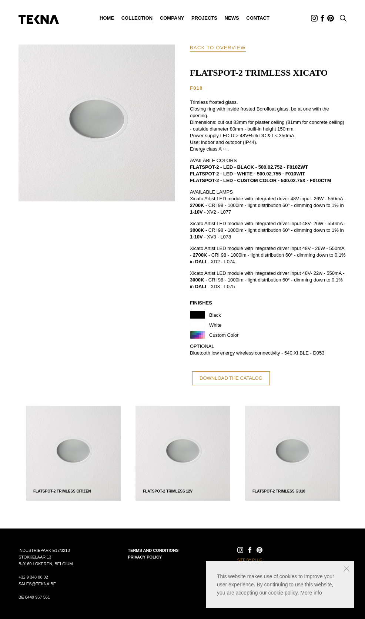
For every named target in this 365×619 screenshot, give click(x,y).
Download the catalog (231, 378)
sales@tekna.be (37, 584)
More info (311, 593)
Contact (257, 18)
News (232, 18)
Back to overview (218, 47)
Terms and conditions (153, 550)
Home (107, 18)
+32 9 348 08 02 (33, 577)
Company (172, 18)
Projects (204, 18)
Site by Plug (249, 560)
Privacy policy (145, 557)
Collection (137, 18)
